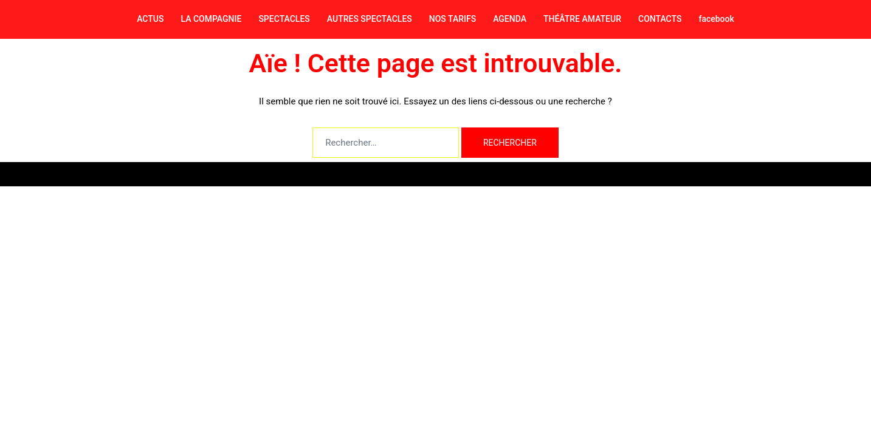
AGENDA (509, 19)
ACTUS (150, 19)
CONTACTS (659, 19)
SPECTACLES (283, 19)
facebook (716, 19)
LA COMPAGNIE (211, 19)
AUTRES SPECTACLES (369, 19)
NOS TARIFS (452, 19)
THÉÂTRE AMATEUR (582, 19)
